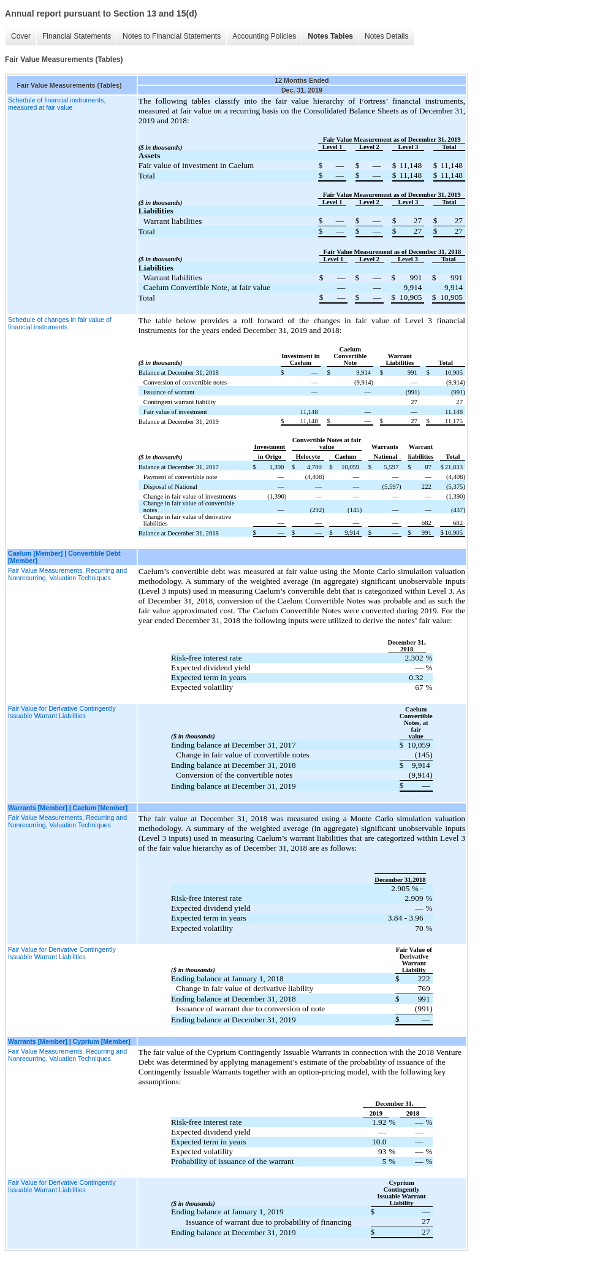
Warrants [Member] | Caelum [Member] (67, 807)
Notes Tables (330, 36)
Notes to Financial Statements (172, 36)
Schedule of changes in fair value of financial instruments (60, 323)
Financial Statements (76, 36)
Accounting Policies (264, 36)
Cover (21, 36)
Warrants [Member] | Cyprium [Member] (69, 1041)
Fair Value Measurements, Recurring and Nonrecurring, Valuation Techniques (67, 574)
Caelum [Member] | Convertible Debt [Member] (64, 557)
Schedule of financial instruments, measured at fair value (56, 103)
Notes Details (386, 36)
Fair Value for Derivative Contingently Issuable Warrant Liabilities (62, 712)
